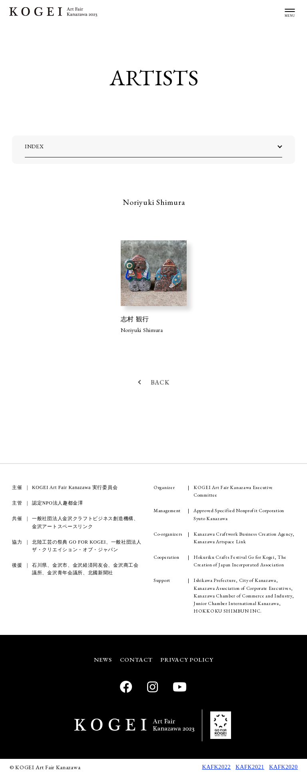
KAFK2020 (283, 767)
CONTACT (136, 659)
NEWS (103, 659)
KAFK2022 (216, 767)
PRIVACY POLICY (186, 659)
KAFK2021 (249, 767)
